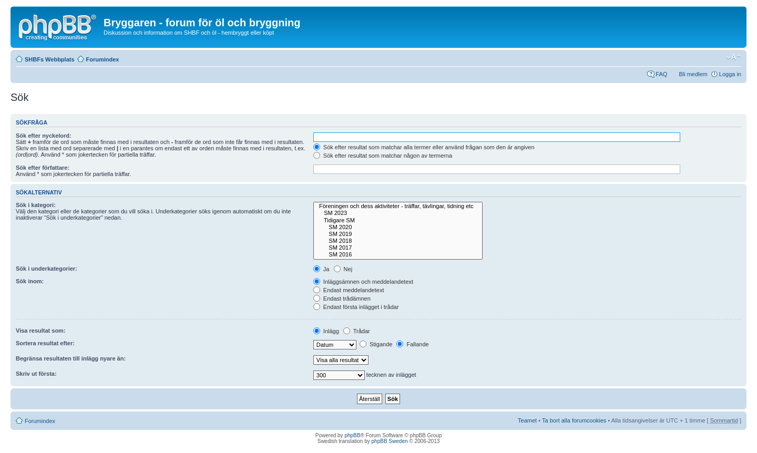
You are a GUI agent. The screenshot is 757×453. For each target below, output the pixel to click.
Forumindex (102, 59)
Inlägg (326, 331)
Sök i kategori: (36, 205)
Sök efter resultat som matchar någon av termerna (382, 155)
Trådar (356, 331)
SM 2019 (398, 234)
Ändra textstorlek (733, 57)
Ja (321, 269)
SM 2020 (398, 227)
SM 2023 (398, 213)
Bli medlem (693, 74)
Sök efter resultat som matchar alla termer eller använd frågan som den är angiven (424, 147)
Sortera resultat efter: (45, 343)
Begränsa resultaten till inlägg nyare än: (71, 358)
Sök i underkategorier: (46, 268)
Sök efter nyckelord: (43, 135)
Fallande (412, 344)
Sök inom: (30, 281)
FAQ (661, 74)
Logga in (730, 74)
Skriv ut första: (36, 373)
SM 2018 (398, 241)
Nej (343, 269)
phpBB (352, 435)
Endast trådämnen (342, 298)
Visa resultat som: (41, 330)
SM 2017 (398, 247)
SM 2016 (398, 254)
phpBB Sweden (390, 441)
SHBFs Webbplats (50, 59)
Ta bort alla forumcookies (574, 420)
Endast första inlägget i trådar (356, 307)
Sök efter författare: (42, 167)
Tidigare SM (398, 220)
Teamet (527, 420)
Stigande (376, 344)
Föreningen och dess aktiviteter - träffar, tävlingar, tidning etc (398, 206)
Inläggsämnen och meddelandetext (363, 282)
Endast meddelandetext (348, 290)
